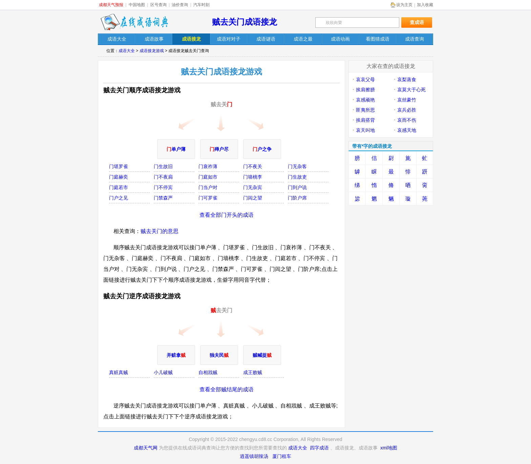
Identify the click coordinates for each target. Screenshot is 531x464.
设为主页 (404, 4)
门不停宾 (163, 187)
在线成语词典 (134, 22)
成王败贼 (252, 372)
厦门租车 (281, 456)
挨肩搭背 (365, 120)
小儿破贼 (163, 372)
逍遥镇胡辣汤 (254, 456)
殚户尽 (219, 149)
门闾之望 (252, 198)
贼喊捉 (262, 355)
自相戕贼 (207, 372)
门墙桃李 (252, 177)
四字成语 (319, 447)
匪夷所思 (365, 110)
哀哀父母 (365, 79)
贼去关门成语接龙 (244, 21)
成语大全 (127, 50)
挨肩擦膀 (365, 89)
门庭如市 (207, 177)
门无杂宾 (252, 187)
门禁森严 (163, 198)
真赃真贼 (118, 372)
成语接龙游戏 (152, 50)
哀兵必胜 (406, 110)
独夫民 (219, 355)
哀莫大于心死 (411, 89)
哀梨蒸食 (406, 79)
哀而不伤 (406, 120)
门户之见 (118, 198)
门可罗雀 (207, 198)
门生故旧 (163, 166)
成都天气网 (145, 447)
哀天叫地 (365, 130)
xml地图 (388, 447)
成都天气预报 (111, 4)
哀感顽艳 (365, 99)
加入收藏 (425, 4)
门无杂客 (297, 166)
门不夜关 (252, 166)
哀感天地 (406, 130)
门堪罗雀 (118, 166)
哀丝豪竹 (406, 99)
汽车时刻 (201, 4)
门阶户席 (297, 198)
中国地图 (137, 4)
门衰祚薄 (207, 166)
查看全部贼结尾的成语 (226, 389)
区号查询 (158, 4)
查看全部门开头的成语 (226, 215)
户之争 (262, 149)
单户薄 (176, 149)
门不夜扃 (163, 177)
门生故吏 (297, 177)
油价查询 (180, 4)
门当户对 (207, 187)
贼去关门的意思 (159, 231)
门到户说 (297, 187)
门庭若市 (118, 187)
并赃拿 (176, 355)
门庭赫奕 (118, 177)
